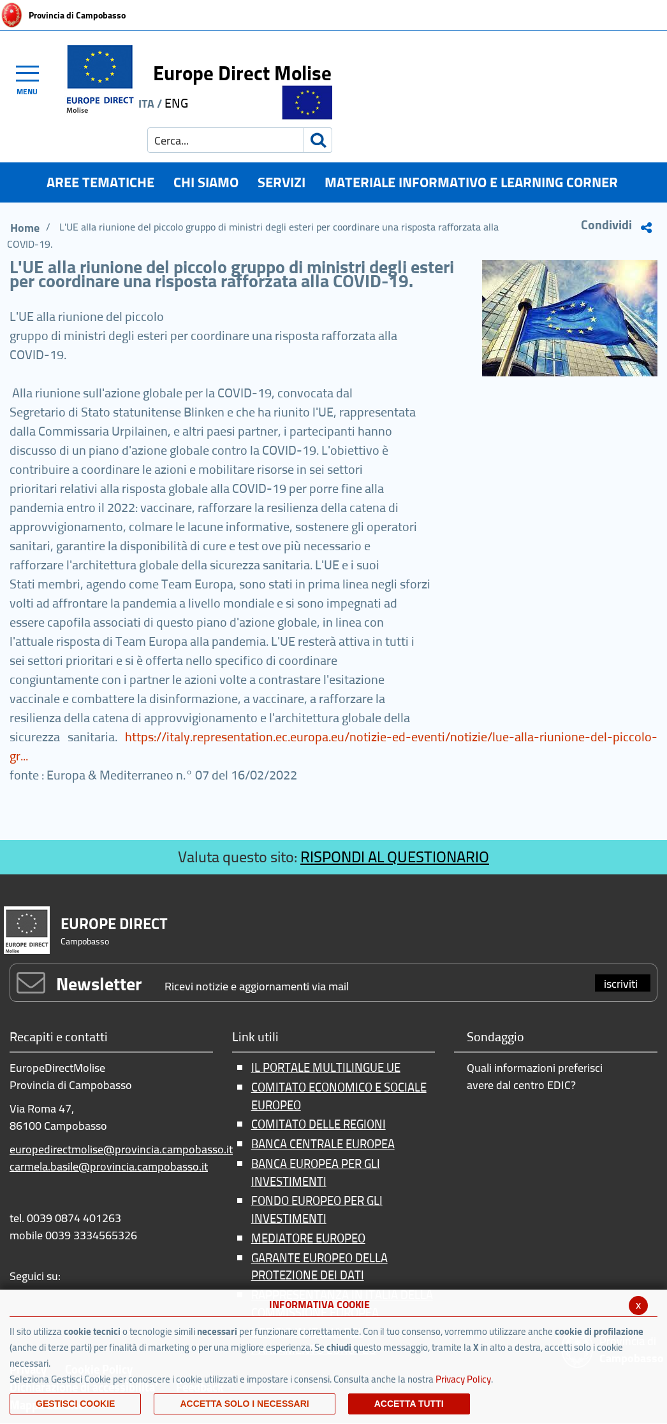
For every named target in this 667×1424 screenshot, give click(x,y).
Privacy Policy (463, 1379)
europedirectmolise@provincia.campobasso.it (121, 1149)
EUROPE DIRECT (114, 923)
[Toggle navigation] (33, 78)
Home (25, 227)
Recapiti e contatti (59, 1037)
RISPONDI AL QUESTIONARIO (394, 857)
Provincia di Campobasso (77, 15)
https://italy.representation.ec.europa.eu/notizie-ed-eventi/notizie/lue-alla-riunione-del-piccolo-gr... (333, 746)
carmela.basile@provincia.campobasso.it (109, 1166)
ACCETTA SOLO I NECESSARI (244, 1404)
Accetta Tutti (409, 1404)
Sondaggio (495, 1037)
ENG (176, 103)
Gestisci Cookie (75, 1404)
